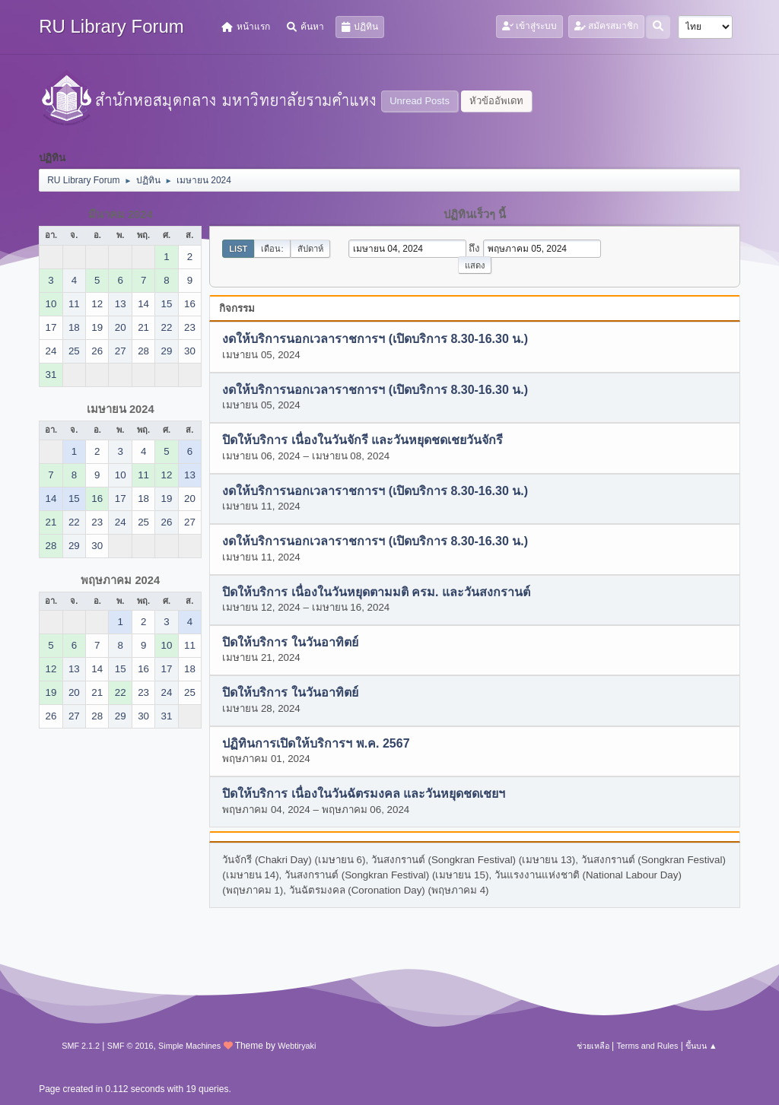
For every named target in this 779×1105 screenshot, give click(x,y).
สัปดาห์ (310, 248)
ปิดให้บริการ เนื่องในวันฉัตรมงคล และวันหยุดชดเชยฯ (363, 794)
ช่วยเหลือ (593, 1045)
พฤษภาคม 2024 (120, 580)
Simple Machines (189, 1045)
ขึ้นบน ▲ (701, 1045)
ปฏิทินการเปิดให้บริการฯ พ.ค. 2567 (315, 743)
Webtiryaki (297, 1045)
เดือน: (272, 248)
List (238, 248)
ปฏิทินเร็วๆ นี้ (475, 214)
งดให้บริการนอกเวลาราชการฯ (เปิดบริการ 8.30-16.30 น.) (375, 339)
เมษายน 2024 (120, 409)
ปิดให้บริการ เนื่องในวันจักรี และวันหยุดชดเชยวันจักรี (362, 440)
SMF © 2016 (130, 1045)
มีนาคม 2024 (120, 214)
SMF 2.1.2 (81, 1045)
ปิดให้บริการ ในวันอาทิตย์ (290, 642)
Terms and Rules (647, 1045)
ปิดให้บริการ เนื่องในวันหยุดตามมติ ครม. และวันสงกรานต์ (376, 592)
